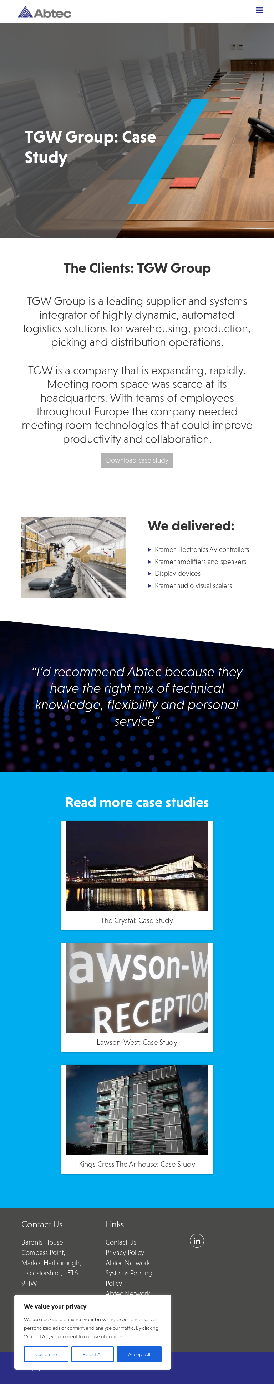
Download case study (137, 460)
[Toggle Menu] (259, 10)
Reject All (93, 1354)
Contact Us (121, 1242)
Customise (46, 1354)
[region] (92, 1332)
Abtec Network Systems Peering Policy (129, 1273)
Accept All (139, 1354)
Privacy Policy (125, 1252)
